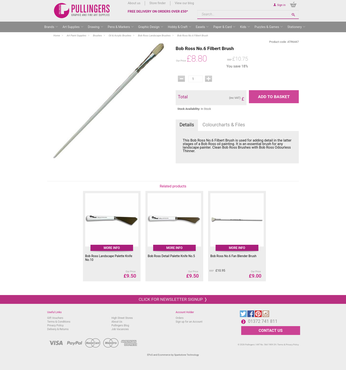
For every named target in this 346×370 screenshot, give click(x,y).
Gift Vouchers (55, 318)
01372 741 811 (263, 321)
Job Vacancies (120, 329)
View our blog (184, 3)
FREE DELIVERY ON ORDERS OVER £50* (158, 11)
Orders (180, 318)
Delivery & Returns (58, 329)
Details (186, 124)
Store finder (157, 3)
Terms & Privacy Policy (288, 344)
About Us (116, 321)
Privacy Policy (55, 325)
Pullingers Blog (120, 325)
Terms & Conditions (58, 321)
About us (134, 3)
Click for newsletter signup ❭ (173, 299)
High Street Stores (122, 318)
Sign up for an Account (189, 321)
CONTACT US (270, 330)
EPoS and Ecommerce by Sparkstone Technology (173, 354)
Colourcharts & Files (224, 124)
